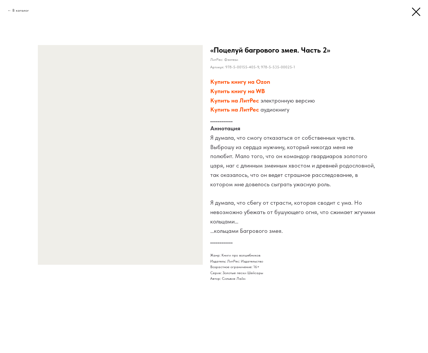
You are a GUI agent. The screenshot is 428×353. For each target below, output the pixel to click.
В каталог (20, 10)
